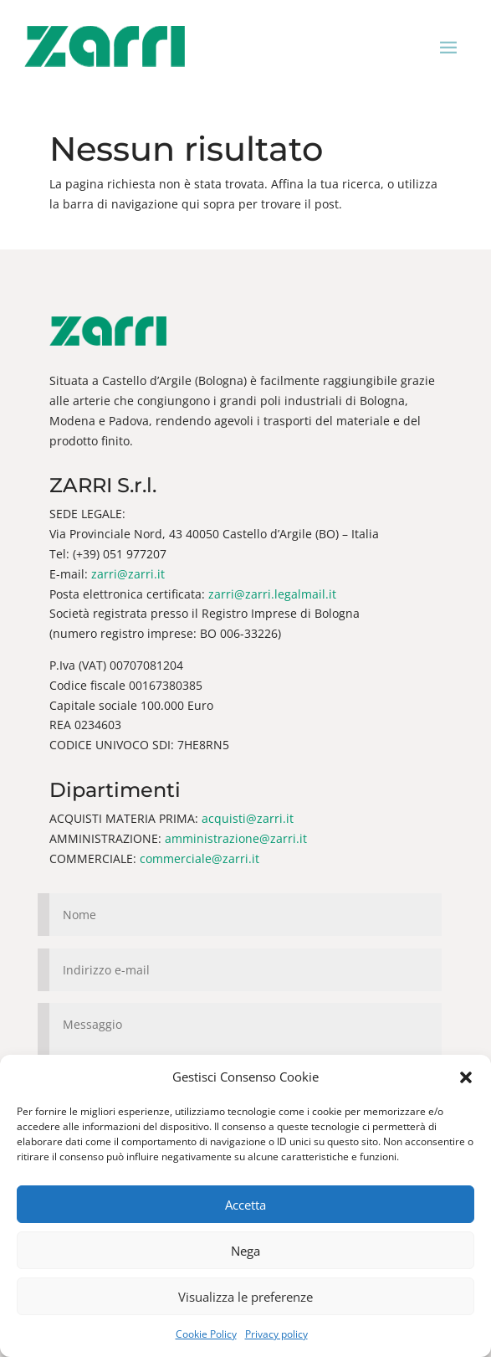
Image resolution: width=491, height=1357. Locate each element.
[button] (466, 1077)
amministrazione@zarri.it (236, 838)
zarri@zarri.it (128, 574)
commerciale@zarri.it (199, 858)
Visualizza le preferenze (245, 1296)
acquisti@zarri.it (248, 818)
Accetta (245, 1204)
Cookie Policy (206, 1334)
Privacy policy (276, 1334)
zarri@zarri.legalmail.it (272, 594)
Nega (245, 1250)
